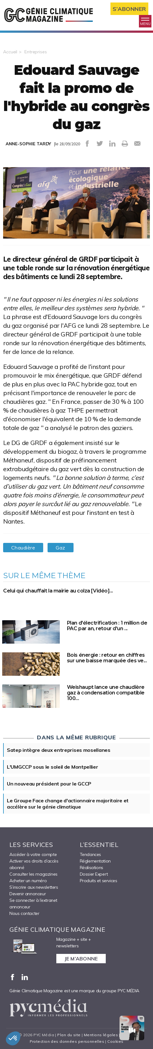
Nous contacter (24, 913)
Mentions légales (101, 1034)
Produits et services (98, 880)
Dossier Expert (94, 874)
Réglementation (95, 861)
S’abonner (129, 8)
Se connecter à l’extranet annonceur (33, 903)
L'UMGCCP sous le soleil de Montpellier (52, 767)
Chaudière (23, 547)
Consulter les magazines (33, 874)
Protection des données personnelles (67, 1041)
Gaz (60, 547)
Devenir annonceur (27, 894)
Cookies (115, 1041)
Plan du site (68, 1034)
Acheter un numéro (28, 880)
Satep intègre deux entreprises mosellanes (58, 750)
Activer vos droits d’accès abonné (34, 864)
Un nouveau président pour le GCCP (49, 784)
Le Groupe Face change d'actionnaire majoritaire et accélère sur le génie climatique (68, 803)
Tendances (90, 854)
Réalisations (91, 867)
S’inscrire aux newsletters (33, 887)
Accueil (10, 51)
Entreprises (35, 51)
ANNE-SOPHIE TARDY (28, 143)
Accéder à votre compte (33, 854)
